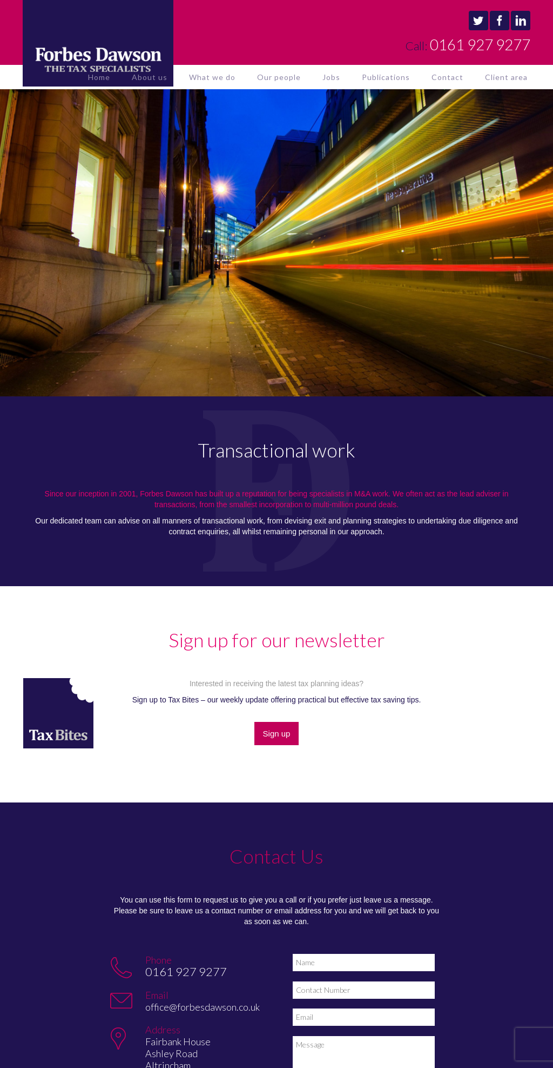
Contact (447, 77)
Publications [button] (386, 77)
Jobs (331, 77)
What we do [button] (212, 77)
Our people (279, 77)
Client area (506, 77)
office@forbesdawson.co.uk (202, 1007)
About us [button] (149, 77)
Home (99, 77)
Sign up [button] (277, 733)
